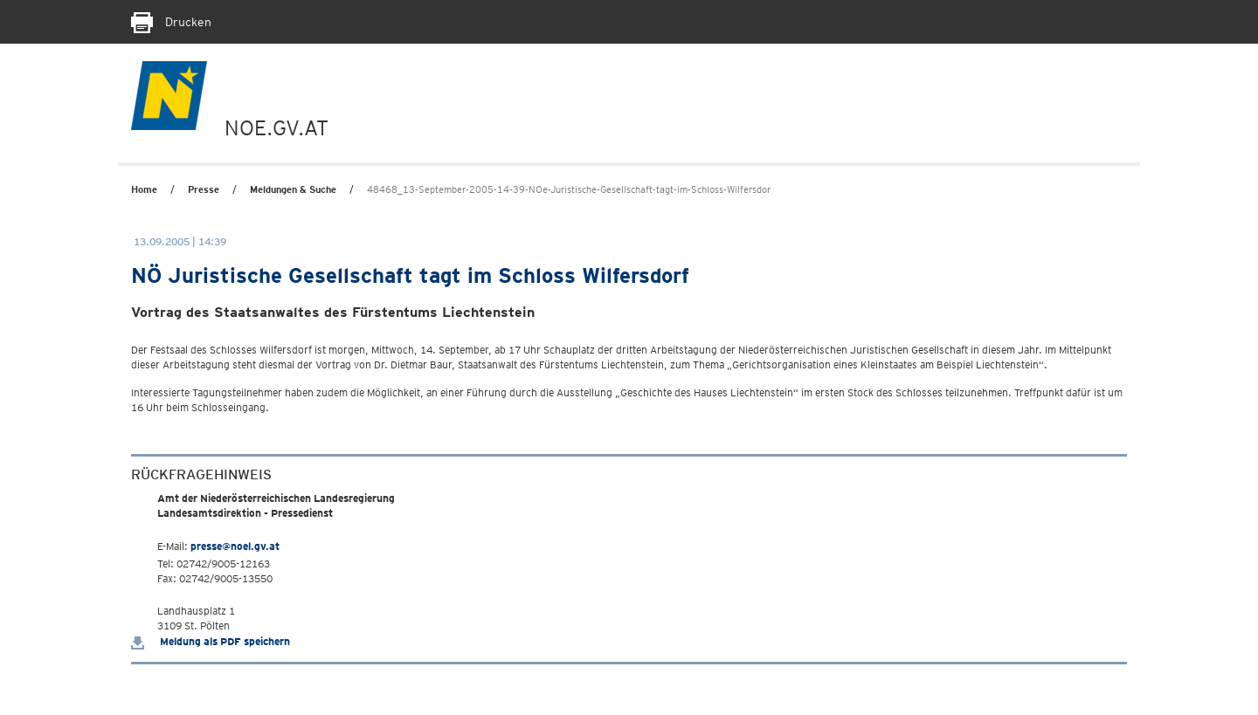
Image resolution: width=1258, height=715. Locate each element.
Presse (203, 189)
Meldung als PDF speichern (210, 641)
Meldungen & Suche (293, 189)
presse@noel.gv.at (235, 546)
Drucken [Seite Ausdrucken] (171, 22)
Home (144, 189)
